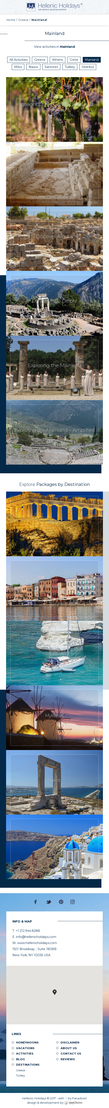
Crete (74, 60)
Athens (57, 60)
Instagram (72, 902)
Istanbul (88, 67)
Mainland (92, 60)
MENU (8, 7)
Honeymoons (27, 1042)
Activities (24, 1053)
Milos (18, 67)
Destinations (28, 1064)
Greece (23, 20)
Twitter (49, 902)
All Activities (19, 60)
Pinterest (61, 902)
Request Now (54, 109)
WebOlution (73, 1103)
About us (69, 1048)
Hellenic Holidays (54, 7)
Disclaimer (70, 1042)
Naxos (33, 67)
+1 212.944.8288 (102, 6)
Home (11, 20)
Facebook (36, 902)
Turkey (70, 67)
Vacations (25, 1048)
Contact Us (71, 1053)
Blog (20, 1059)
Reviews (68, 1059)
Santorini (51, 67)
